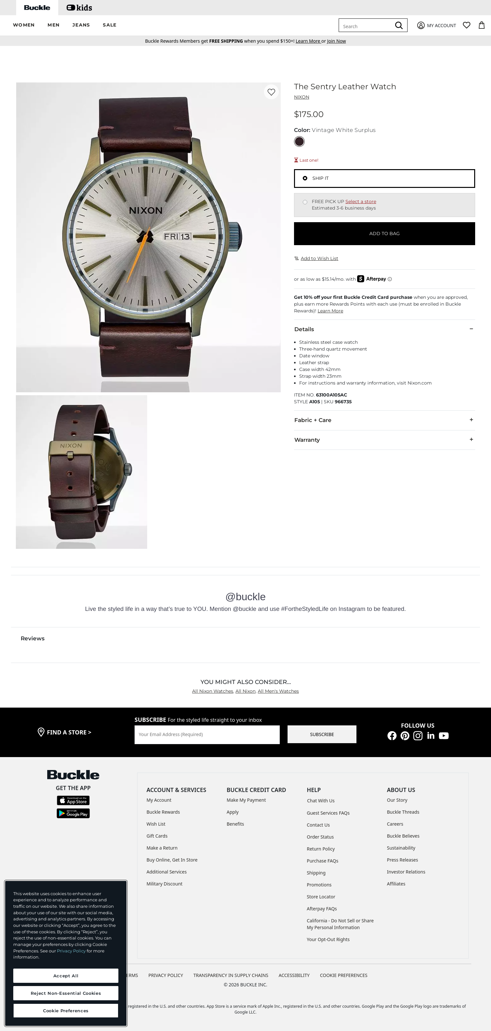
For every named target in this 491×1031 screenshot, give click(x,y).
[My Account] (436, 25)
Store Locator (321, 897)
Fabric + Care (384, 419)
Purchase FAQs (322, 861)
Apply (233, 812)
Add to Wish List (316, 258)
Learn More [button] (330, 311)
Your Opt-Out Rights (328, 939)
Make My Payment (246, 800)
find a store (69, 732)
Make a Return (162, 848)
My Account (159, 800)
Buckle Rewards (163, 812)
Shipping (316, 873)
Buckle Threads (403, 812)
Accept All (66, 975)
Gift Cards (157, 836)
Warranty (384, 439)
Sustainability (401, 848)
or (311, 41)
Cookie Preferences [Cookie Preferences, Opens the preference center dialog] (66, 1010)
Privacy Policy (71, 950)
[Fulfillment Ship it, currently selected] (305, 178)
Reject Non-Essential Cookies (66, 993)
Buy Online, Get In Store (172, 860)
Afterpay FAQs (322, 909)
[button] (23, 25)
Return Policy (321, 849)
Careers (395, 824)
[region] (65, 953)
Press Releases (402, 860)
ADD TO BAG (384, 233)
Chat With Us (321, 801)
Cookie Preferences (343, 975)
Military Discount (164, 884)
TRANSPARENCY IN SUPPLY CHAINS (230, 975)
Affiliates (396, 884)
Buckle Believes (403, 836)
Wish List (156, 824)
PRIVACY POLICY (165, 975)
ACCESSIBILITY (294, 975)
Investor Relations (406, 872)
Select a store (360, 201)
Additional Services (167, 872)
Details (384, 328)
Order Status (320, 837)
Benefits (235, 824)
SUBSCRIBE (322, 734)
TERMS (131, 975)
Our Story (397, 800)
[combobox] (366, 25)
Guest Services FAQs (328, 813)
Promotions (319, 885)
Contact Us (318, 825)
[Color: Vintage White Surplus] (299, 141)
